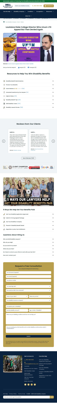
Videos (22, 22)
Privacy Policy (13, 397)
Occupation (40, 11)
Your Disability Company (11, 22)
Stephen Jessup (17, 150)
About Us (28, 16)
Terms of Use (21, 397)
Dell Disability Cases (29, 374)
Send (52, 400)
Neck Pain (22, 64)
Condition (31, 11)
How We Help (7, 11)
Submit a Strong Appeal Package (45, 368)
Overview (26, 370)
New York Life (38, 149)
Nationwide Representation (28, 377)
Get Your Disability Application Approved (45, 364)
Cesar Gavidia (29, 64)
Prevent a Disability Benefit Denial (46, 376)
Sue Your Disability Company (44, 372)
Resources (50, 11)
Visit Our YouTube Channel (29, 381)
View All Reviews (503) (28, 158)
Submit (28, 340)
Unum (18, 22)
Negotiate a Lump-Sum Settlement (45, 380)
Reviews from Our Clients (31, 372)
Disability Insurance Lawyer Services (8, 6)
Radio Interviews (28, 385)
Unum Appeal (15, 64)
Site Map (5, 397)
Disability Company (20, 11)
